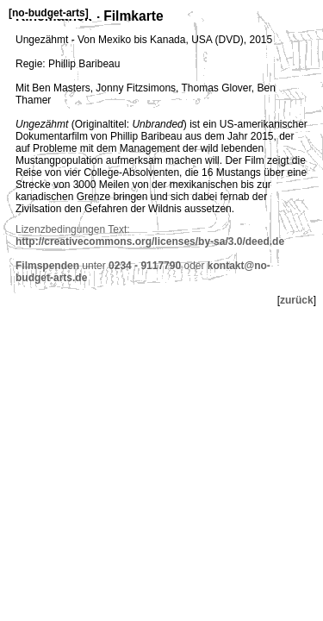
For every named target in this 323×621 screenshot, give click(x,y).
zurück (297, 300)
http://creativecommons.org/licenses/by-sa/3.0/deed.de (150, 241)
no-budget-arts (48, 13)
